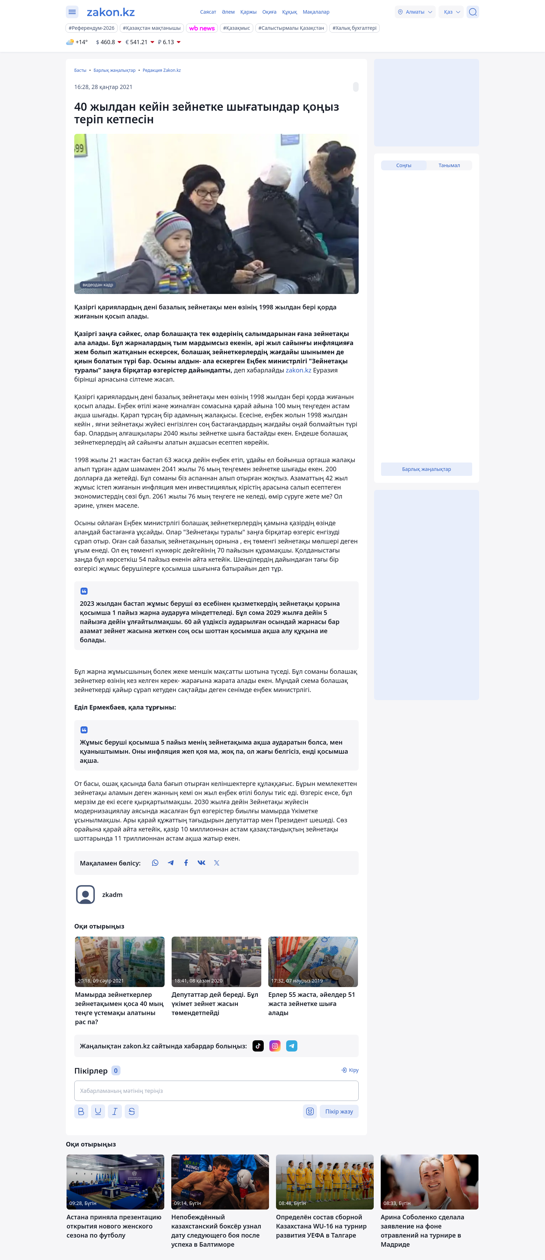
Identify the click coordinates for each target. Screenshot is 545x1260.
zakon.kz (298, 370)
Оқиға (269, 11)
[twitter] (217, 863)
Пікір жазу (339, 1111)
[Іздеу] (473, 12)
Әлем (228, 11)
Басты (80, 70)
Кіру (354, 1070)
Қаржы (248, 11)
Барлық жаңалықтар (115, 70)
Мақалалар (316, 11)
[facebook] (186, 863)
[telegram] (170, 863)
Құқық (289, 11)
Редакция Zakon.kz (162, 70)
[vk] (201, 863)
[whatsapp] (155, 863)
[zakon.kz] (111, 12)
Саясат (208, 11)
